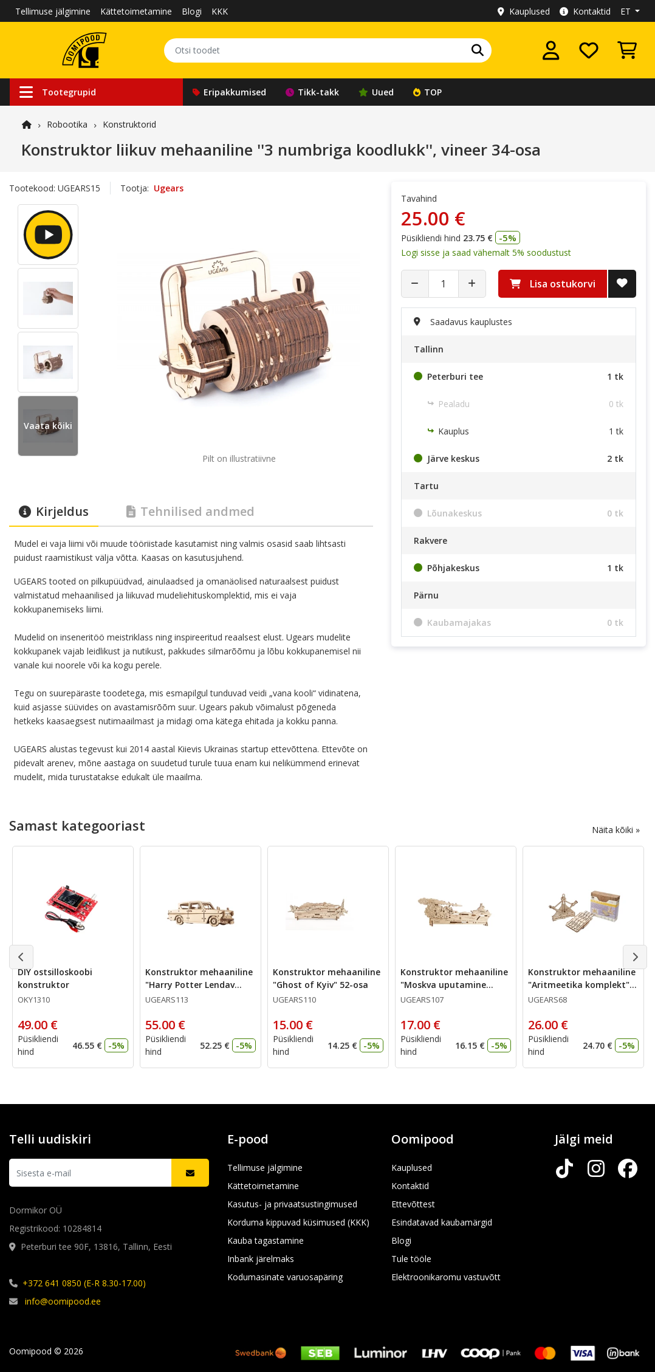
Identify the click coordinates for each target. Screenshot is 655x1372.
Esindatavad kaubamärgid (441, 1222)
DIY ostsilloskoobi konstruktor (55, 978)
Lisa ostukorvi (552, 283)
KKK (219, 11)
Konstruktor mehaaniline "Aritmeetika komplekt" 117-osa (582, 984)
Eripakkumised (229, 92)
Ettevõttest (413, 1204)
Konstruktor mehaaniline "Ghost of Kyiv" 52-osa (326, 978)
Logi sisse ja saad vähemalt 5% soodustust (486, 252)
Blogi (192, 11)
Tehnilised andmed (190, 511)
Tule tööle (411, 1258)
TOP (427, 92)
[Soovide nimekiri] (589, 50)
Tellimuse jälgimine (53, 11)
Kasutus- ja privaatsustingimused (292, 1204)
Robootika (67, 124)
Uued (376, 92)
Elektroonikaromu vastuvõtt (446, 1277)
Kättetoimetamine (136, 11)
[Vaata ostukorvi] (627, 50)
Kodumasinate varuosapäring (285, 1277)
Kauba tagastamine (265, 1240)
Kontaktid (585, 11)
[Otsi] (478, 50)
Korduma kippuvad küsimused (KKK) (298, 1222)
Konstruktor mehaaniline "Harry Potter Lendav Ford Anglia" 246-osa (199, 984)
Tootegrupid (57, 92)
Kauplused (524, 11)
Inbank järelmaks (260, 1258)
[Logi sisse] (551, 50)
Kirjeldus (54, 511)
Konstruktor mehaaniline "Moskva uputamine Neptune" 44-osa (454, 984)
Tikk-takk (312, 92)
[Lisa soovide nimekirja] (622, 284)
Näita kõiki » (616, 829)
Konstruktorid (129, 124)
